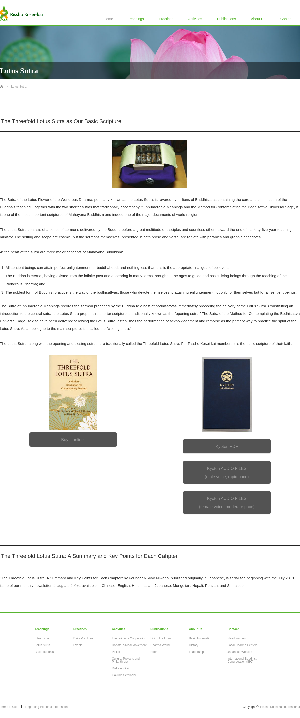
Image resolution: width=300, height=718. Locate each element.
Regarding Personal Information (47, 706)
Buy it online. (73, 439)
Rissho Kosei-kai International (280, 707)
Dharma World (160, 645)
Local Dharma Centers (243, 645)
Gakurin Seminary (124, 675)
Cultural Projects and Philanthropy (126, 660)
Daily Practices (83, 638)
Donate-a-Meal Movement (129, 645)
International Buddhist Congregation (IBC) (242, 660)
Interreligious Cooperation (129, 638)
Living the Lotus (161, 638)
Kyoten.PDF (227, 446)
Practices (166, 19)
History (193, 645)
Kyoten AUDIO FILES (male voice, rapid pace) (227, 472)
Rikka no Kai (120, 668)
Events (78, 645)
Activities (195, 19)
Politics (117, 651)
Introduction (43, 638)
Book (153, 651)
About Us (258, 19)
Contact (286, 19)
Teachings (136, 19)
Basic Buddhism (45, 651)
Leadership (196, 651)
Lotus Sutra (42, 645)
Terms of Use (9, 706)
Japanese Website (240, 651)
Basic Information (200, 638)
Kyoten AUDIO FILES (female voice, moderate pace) (227, 502)
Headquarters (237, 638)
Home (108, 19)
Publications (226, 19)
